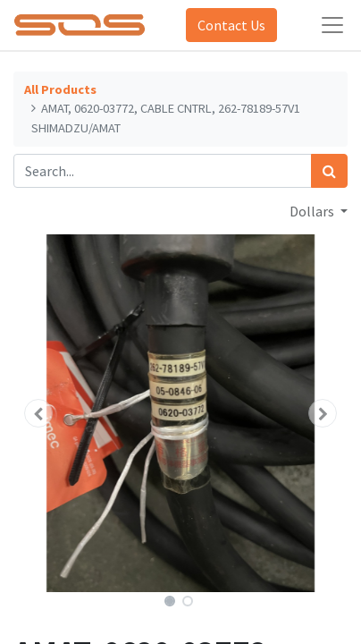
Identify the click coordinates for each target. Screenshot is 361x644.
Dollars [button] (313, 211)
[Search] (329, 171)
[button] (38, 413)
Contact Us (231, 25)
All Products (60, 89)
